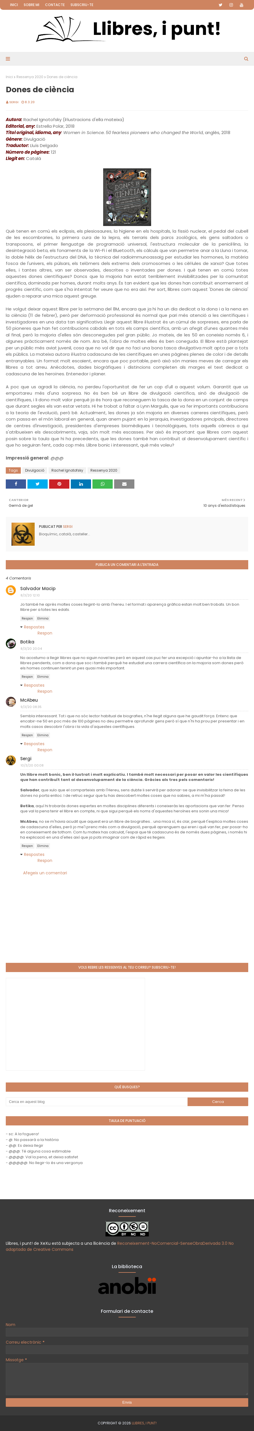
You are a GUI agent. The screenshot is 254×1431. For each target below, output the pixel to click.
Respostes (34, 627)
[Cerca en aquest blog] (97, 1101)
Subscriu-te (82, 4)
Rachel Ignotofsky (67, 470)
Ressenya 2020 (29, 76)
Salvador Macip (37, 588)
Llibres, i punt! (144, 1423)
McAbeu (29, 700)
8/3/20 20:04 (31, 648)
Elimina (43, 618)
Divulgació (34, 470)
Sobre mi (31, 4)
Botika (27, 642)
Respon (27, 618)
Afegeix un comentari (45, 873)
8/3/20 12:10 (30, 595)
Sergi (13, 102)
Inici (14, 4)
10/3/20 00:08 (32, 765)
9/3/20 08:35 (31, 707)
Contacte (55, 4)
